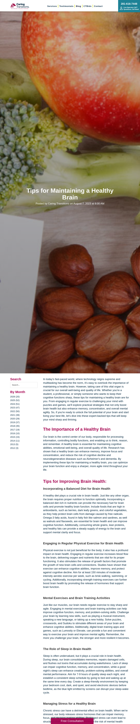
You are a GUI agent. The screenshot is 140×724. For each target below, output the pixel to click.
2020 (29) (15, 418)
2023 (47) (15, 407)
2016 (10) (15, 433)
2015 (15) (15, 437)
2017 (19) (15, 429)
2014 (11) (15, 441)
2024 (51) (15, 404)
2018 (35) (15, 426)
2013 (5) (14, 444)
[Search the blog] (24, 385)
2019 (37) (15, 422)
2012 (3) (14, 448)
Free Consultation (72, 721)
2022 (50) (15, 411)
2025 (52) (15, 400)
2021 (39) (15, 415)
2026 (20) (15, 396)
